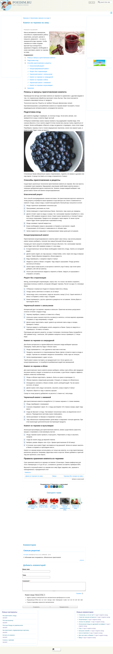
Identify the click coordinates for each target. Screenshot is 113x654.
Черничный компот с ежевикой (40, 82)
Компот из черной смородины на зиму (65, 507)
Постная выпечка (8, 620)
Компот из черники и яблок (39, 80)
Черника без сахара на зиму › (74, 476)
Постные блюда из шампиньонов (13, 625)
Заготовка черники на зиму (39, 18)
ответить (82, 560)
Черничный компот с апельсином (41, 74)
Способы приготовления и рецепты (39, 63)
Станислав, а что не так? (86, 615)
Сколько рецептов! (31, 551)
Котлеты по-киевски (9, 635)
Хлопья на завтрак (84, 621)
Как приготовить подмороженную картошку (16, 630)
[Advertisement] (54, 528)
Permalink (25, 554)
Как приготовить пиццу (9, 615)
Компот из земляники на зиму (32, 506)
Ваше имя (26, 569)
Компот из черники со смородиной (41, 77)
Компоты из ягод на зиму (43, 506)
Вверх (53, 476)
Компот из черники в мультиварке (41, 85)
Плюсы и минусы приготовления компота (41, 57)
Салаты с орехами (8, 640)
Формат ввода (30, 595)
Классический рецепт (37, 66)
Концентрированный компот (39, 68)
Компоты (28, 472)
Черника (26, 18)
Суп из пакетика (84, 633)
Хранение (30, 88)
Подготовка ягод (32, 60)
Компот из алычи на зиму (75, 506)
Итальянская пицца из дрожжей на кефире (92, 624)
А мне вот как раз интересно (87, 617)
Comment (26, 581)
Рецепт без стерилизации (38, 71)
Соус (80, 628)
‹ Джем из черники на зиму (34, 476)
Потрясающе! (83, 619)
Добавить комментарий (78, 479)
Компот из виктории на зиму (54, 506)
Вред (80, 637)
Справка (78, 593)
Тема (24, 575)
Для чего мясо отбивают (86, 635)
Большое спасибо (84, 630)
